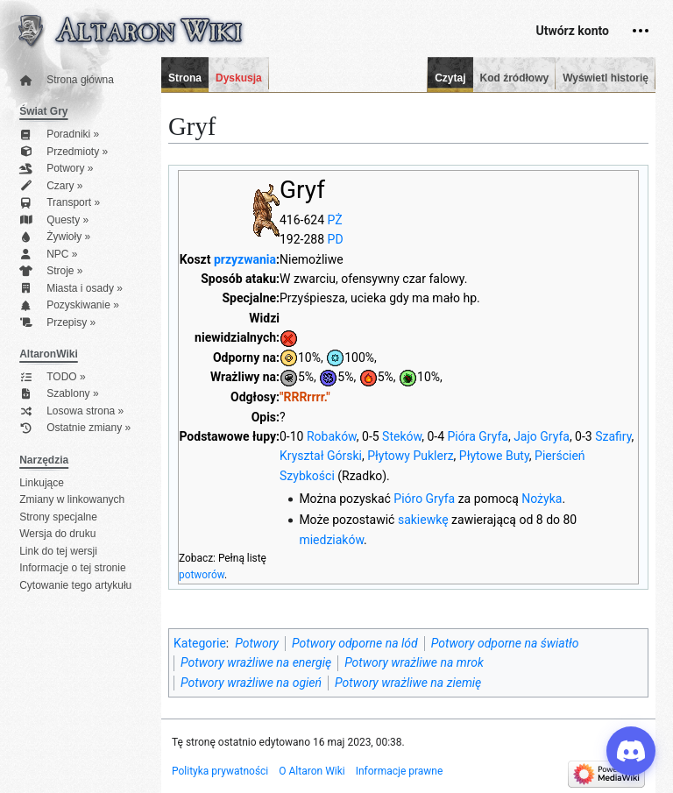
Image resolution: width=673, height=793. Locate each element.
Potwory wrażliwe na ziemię (408, 683)
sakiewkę (423, 520)
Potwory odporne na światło (505, 643)
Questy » (54, 220)
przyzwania (245, 259)
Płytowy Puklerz (410, 456)
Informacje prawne (399, 771)
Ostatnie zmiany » (75, 428)
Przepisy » (57, 323)
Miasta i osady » (71, 288)
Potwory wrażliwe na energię (256, 662)
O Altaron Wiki (311, 771)
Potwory (257, 643)
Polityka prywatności (220, 771)
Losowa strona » (71, 411)
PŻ (335, 220)
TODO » (52, 377)
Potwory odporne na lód (355, 643)
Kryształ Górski (321, 456)
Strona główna (66, 80)
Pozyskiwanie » (69, 305)
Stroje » (50, 271)
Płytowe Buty (494, 456)
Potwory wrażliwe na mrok (414, 662)
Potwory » (56, 168)
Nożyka (541, 499)
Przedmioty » (63, 152)
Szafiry (613, 436)
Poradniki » (59, 134)
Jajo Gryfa (542, 436)
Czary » (50, 186)
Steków (402, 436)
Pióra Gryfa (478, 436)
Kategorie (200, 643)
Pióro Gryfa (424, 499)
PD (336, 239)
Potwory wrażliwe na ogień (251, 683)
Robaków (332, 436)
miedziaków (331, 540)
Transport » (59, 203)
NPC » (48, 254)
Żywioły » (54, 237)
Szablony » (58, 394)
